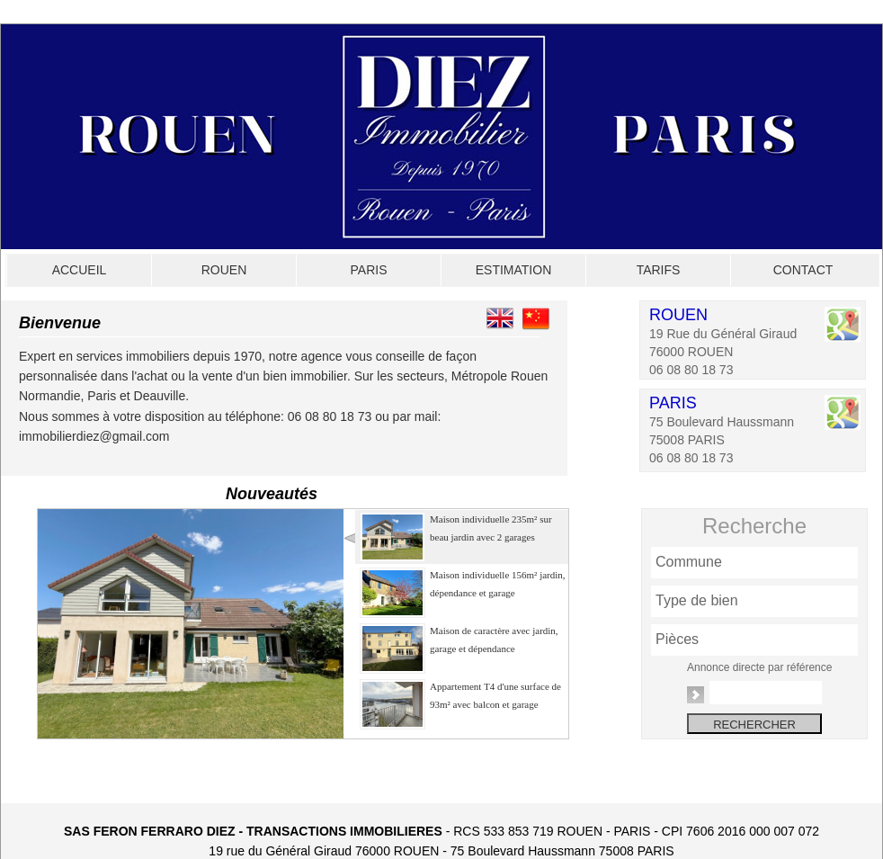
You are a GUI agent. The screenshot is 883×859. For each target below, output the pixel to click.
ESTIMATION (514, 270)
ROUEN (224, 270)
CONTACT (803, 270)
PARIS (369, 270)
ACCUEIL (79, 270)
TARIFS (659, 270)
